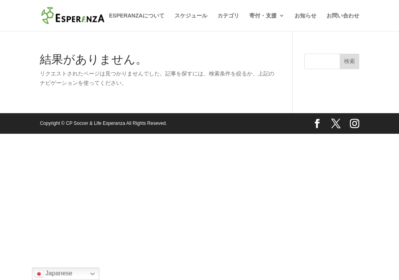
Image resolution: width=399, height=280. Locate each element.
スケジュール (191, 16)
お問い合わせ (343, 16)
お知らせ (305, 16)
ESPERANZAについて (136, 16)
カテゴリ (228, 16)
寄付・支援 (263, 16)
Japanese (53, 273)
